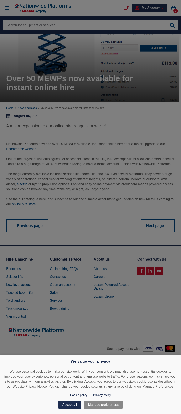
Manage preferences (103, 404)
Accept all (69, 404)
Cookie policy (78, 395)
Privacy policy (102, 395)
